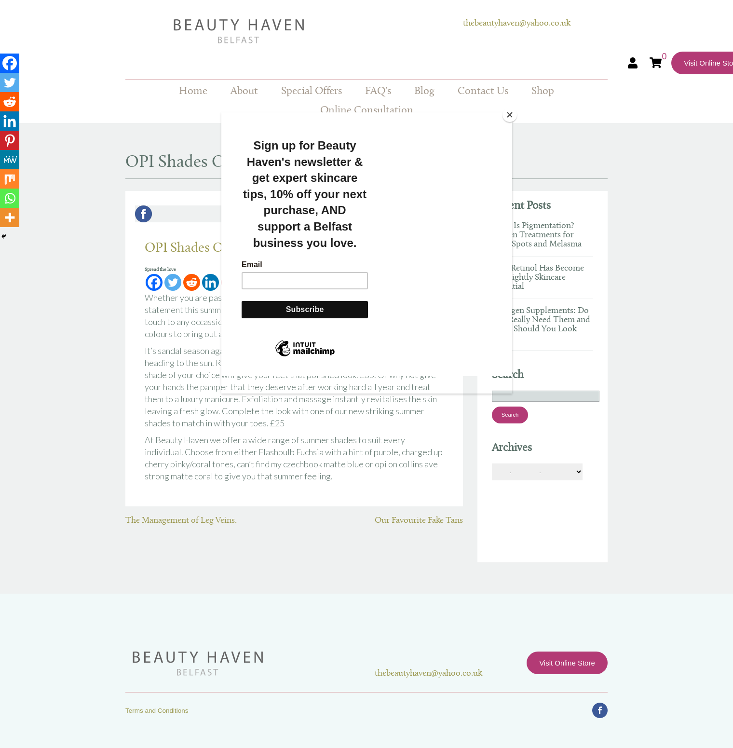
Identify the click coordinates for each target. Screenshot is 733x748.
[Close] (509, 115)
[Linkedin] (9, 121)
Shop (542, 91)
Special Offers (311, 91)
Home (193, 91)
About (244, 91)
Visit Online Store (567, 663)
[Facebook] (9, 63)
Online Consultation (366, 110)
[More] (9, 217)
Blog (424, 91)
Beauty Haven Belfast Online (294, 31)
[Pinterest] (9, 140)
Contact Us (483, 91)
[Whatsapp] (9, 198)
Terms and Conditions (157, 710)
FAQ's (378, 91)
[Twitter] (9, 82)
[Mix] (9, 179)
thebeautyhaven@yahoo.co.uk (516, 23)
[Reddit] (9, 101)
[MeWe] (9, 159)
